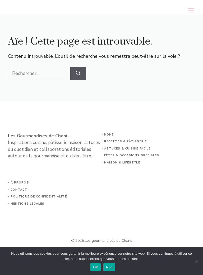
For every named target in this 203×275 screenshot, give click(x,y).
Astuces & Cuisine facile (127, 149)
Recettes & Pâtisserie (125, 141)
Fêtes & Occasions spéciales (131, 155)
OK (95, 267)
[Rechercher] (78, 73)
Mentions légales (28, 204)
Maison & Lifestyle (122, 163)
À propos (20, 183)
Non (109, 267)
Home (109, 135)
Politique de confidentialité (39, 197)
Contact (19, 190)
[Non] (196, 261)
